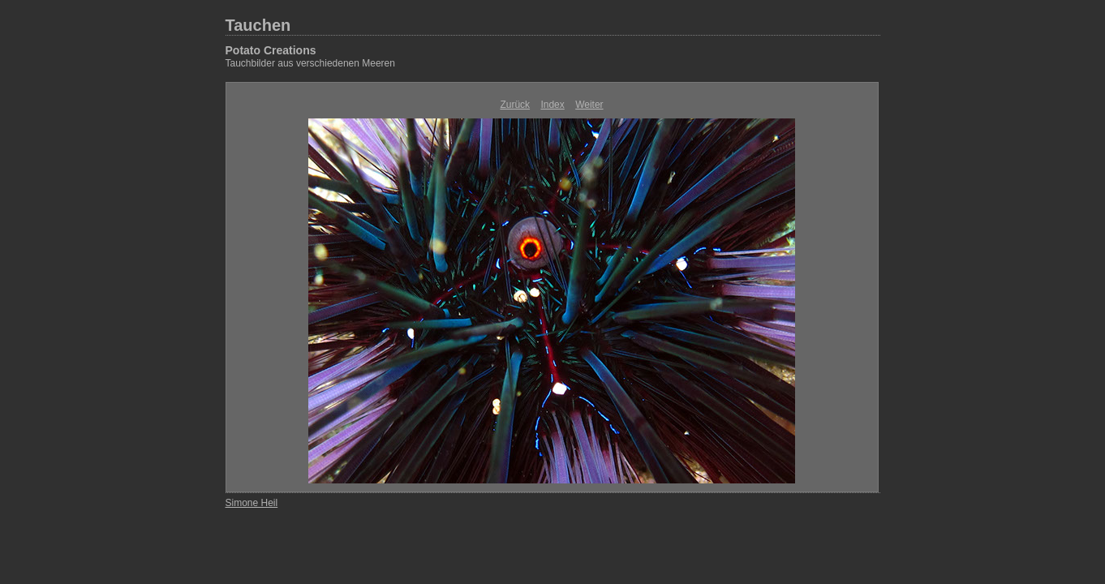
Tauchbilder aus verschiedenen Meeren (310, 63)
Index (552, 104)
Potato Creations (271, 50)
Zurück (515, 104)
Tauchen (258, 25)
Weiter (589, 104)
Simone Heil (252, 503)
